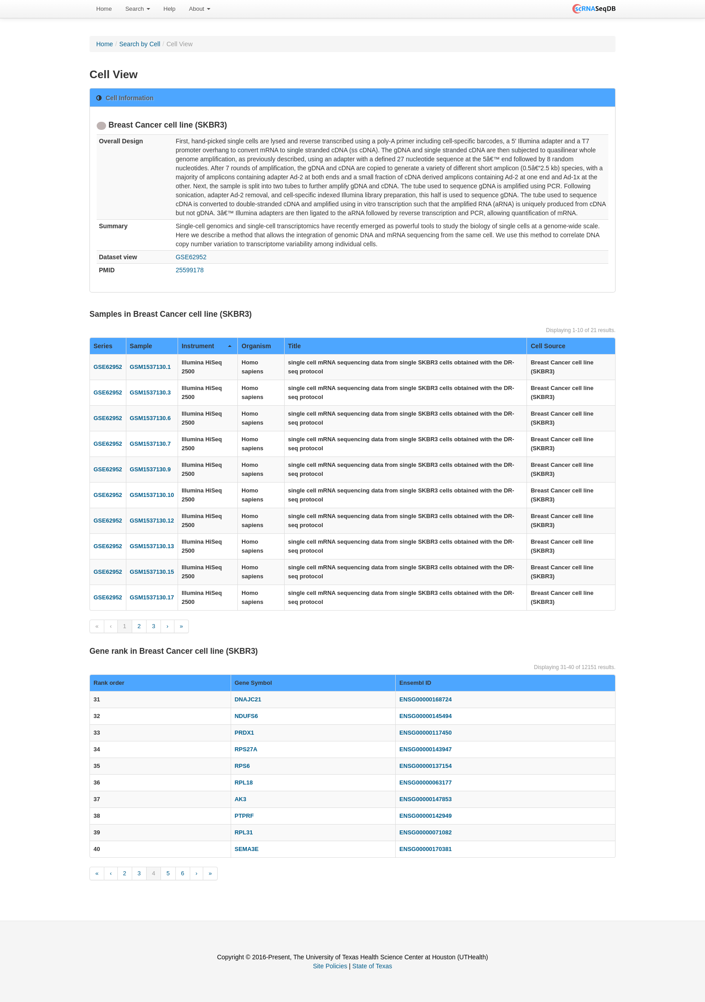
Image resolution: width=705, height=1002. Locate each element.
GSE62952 (191, 257)
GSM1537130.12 (152, 520)
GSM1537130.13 (152, 546)
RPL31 (244, 832)
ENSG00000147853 (425, 799)
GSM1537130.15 (152, 571)
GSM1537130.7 (150, 443)
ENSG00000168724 (425, 699)
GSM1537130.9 (150, 469)
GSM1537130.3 (150, 392)
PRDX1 (244, 732)
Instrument (207, 346)
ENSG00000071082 (425, 832)
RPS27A (246, 749)
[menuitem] (104, 9)
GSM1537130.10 (152, 495)
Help (170, 8)
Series (103, 346)
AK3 (240, 799)
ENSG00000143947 (425, 749)
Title (294, 346)
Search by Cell (139, 44)
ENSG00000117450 (425, 732)
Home (104, 8)
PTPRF (244, 815)
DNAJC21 (248, 699)
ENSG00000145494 (425, 716)
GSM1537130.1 (150, 367)
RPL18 (244, 782)
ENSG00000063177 (425, 782)
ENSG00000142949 (425, 815)
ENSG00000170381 (425, 849)
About (199, 8)
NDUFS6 (246, 716)
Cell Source (548, 346)
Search (137, 8)
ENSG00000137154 (425, 766)
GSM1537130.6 (150, 418)
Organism (256, 346)
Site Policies (330, 966)
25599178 (190, 270)
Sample (141, 346)
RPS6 (242, 766)
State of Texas (372, 966)
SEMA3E (247, 849)
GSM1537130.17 (152, 597)
